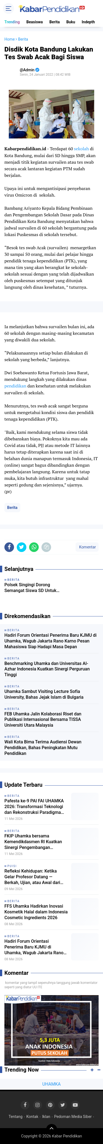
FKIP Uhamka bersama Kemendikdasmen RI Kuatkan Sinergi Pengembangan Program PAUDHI (33, 841)
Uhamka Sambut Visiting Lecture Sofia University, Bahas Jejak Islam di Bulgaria (43, 694)
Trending (12, 22)
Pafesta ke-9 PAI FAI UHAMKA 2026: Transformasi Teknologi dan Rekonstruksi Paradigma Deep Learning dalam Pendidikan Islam (34, 806)
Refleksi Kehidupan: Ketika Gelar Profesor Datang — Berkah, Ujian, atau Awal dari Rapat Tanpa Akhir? (32, 876)
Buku (70, 22)
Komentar (87, 547)
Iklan (46, 1116)
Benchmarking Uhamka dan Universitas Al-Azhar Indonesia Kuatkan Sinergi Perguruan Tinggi (47, 669)
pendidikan (15, 386)
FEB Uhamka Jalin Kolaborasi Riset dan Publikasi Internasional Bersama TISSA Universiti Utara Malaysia (42, 719)
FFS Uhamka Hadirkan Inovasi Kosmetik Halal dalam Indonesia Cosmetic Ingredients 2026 (36, 912)
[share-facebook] (9, 547)
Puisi (12, 866)
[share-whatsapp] (34, 547)
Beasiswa (34, 22)
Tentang (16, 1116)
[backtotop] (51, 1129)
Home (9, 39)
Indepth (88, 22)
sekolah (81, 149)
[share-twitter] (21, 547)
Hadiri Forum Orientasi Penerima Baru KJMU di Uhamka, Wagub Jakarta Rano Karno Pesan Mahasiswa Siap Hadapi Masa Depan (50, 641)
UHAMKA (51, 1084)
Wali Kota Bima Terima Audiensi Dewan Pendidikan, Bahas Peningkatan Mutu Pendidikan (42, 747)
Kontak (32, 1116)
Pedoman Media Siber (73, 1116)
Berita (54, 22)
